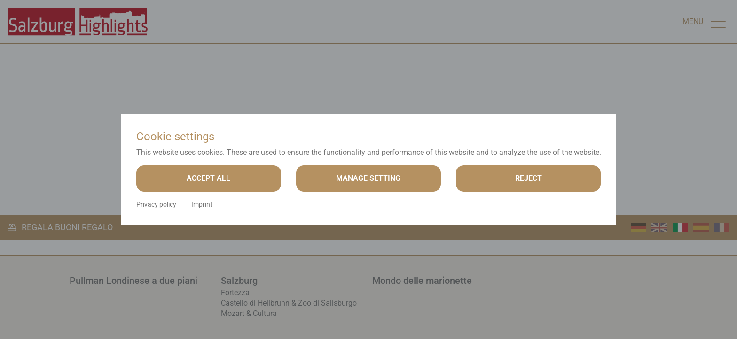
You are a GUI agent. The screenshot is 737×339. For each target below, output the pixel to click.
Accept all (208, 178)
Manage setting (368, 178)
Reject (528, 178)
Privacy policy (156, 204)
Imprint (201, 204)
